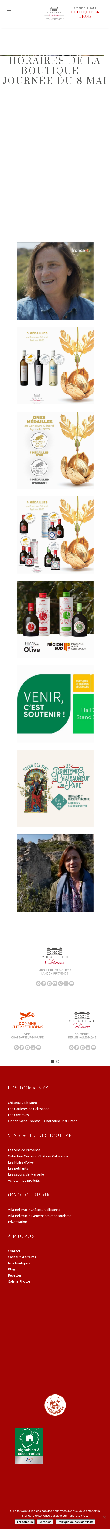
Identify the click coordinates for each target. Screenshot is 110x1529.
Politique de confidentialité (75, 1522)
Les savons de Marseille (26, 1175)
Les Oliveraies (18, 1115)
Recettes (15, 1275)
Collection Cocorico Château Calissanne (38, 1156)
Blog (11, 1269)
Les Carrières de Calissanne (28, 1109)
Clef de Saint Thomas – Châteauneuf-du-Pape (42, 1121)
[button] (52, 1061)
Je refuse (45, 1522)
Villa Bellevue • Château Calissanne (34, 1210)
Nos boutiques (19, 1263)
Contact (14, 1251)
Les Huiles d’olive (21, 1162)
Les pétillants (18, 1169)
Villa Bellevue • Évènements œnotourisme (39, 1216)
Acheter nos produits (24, 1181)
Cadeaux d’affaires (22, 1257)
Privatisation (17, 1222)
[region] (55, 967)
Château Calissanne (23, 1103)
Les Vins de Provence (24, 1150)
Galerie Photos (19, 1282)
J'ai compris (25, 1522)
